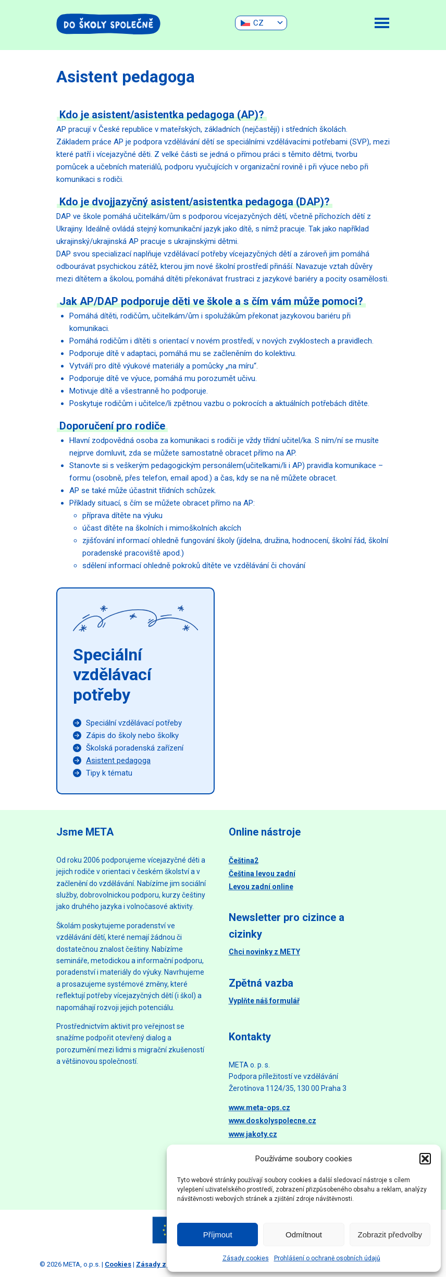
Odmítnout (304, 1234)
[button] (425, 1158)
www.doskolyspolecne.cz (272, 1120)
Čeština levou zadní (262, 873)
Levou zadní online (261, 886)
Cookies (118, 1264)
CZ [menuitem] (258, 23)
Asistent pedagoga (118, 760)
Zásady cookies (245, 1258)
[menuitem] (261, 23)
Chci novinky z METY (264, 952)
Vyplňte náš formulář (264, 1001)
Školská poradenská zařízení (134, 748)
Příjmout (217, 1234)
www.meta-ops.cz (259, 1107)
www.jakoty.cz (253, 1134)
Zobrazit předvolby (390, 1234)
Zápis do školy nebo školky (132, 735)
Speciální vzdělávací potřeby (134, 723)
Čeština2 (243, 860)
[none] (261, 23)
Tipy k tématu (109, 773)
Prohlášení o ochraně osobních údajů (327, 1258)
